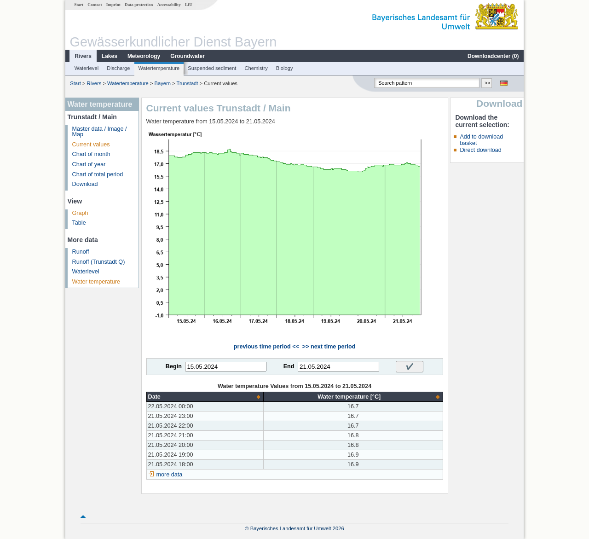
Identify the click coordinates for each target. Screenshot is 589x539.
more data (169, 474)
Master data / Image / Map (99, 132)
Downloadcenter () (493, 56)
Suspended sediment (212, 68)
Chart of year (89, 164)
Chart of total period (97, 174)
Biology (284, 68)
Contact (94, 4)
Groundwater (187, 56)
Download (85, 184)
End (288, 366)
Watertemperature (159, 68)
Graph (80, 213)
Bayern (163, 83)
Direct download (480, 150)
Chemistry (255, 68)
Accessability (169, 4)
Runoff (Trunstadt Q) (98, 262)
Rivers (83, 56)
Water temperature (96, 281)
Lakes (109, 56)
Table (79, 223)
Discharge (118, 68)
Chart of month (91, 154)
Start (78, 4)
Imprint (113, 4)
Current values (91, 144)
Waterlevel (86, 68)
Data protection (139, 4)
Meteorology (143, 56)
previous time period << (266, 346)
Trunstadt (187, 83)
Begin (174, 366)
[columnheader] (204, 397)
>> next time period (328, 346)
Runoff (80, 252)
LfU (188, 4)
